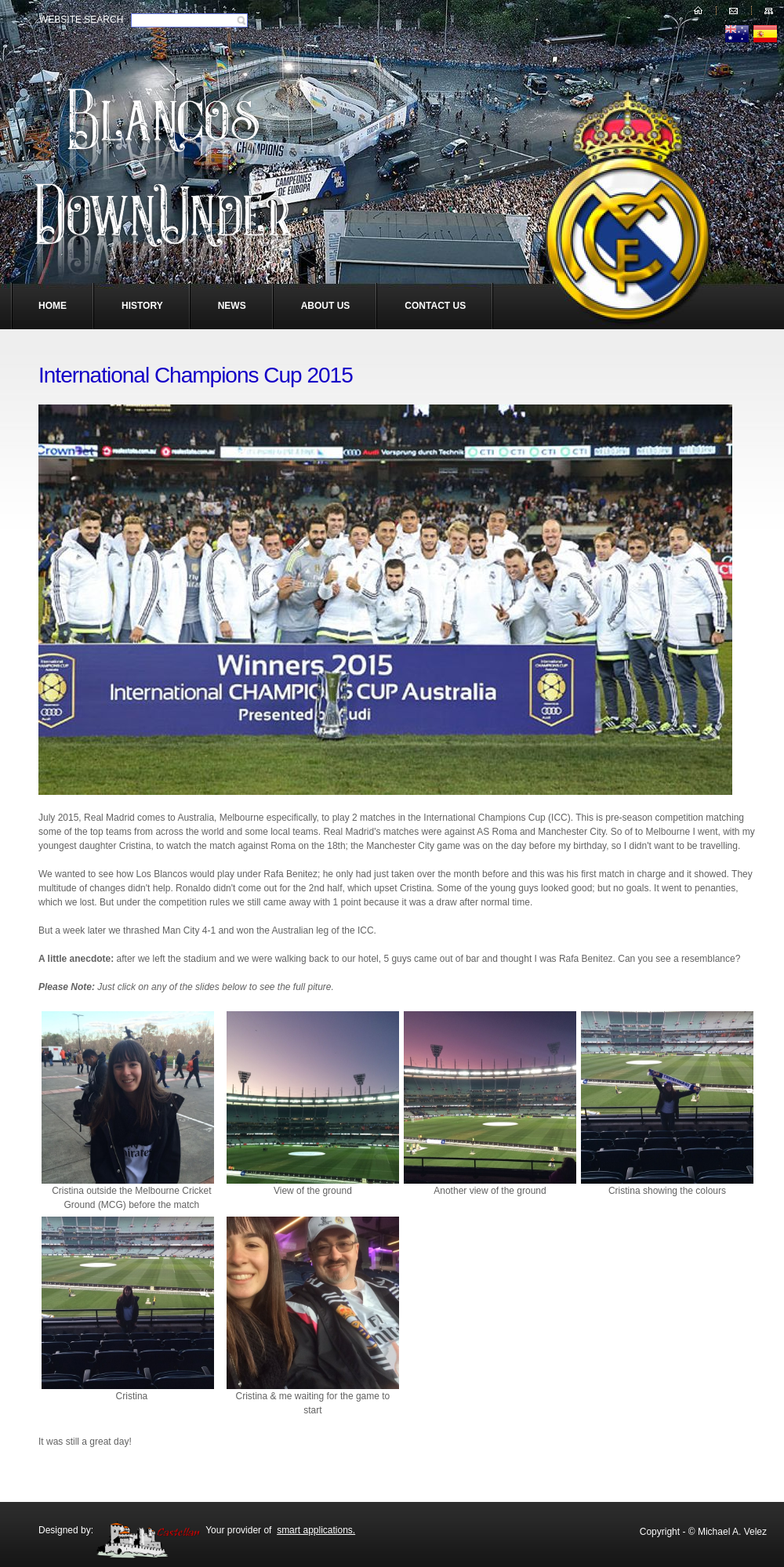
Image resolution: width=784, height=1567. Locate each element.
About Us (325, 305)
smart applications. (316, 1530)
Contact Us (435, 305)
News (232, 305)
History (142, 305)
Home (52, 305)
